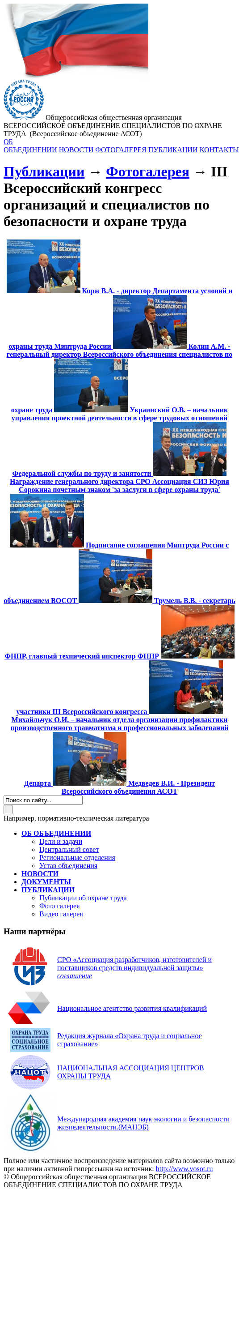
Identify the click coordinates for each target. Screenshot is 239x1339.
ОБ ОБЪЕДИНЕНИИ (30, 146)
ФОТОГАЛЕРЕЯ (121, 150)
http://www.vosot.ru (184, 1168)
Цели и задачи (60, 841)
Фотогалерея (147, 171)
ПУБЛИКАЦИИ (173, 150)
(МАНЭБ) (143, 1123)
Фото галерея (59, 906)
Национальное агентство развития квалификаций (132, 1008)
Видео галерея (61, 914)
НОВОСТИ (76, 150)
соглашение (74, 976)
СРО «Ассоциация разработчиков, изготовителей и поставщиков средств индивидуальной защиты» (134, 963)
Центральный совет (69, 849)
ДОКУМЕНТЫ (46, 882)
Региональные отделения (77, 857)
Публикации (44, 171)
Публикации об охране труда (83, 898)
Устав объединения (68, 865)
